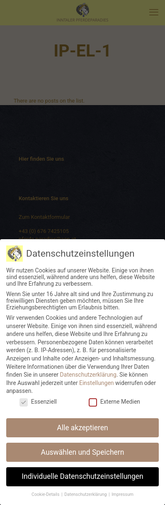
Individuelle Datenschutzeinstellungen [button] (82, 470)
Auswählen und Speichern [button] (82, 445)
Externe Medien (114, 395)
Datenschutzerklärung (88, 368)
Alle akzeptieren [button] (82, 421)
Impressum (122, 488)
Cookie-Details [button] (46, 488)
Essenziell (38, 395)
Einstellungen (96, 376)
